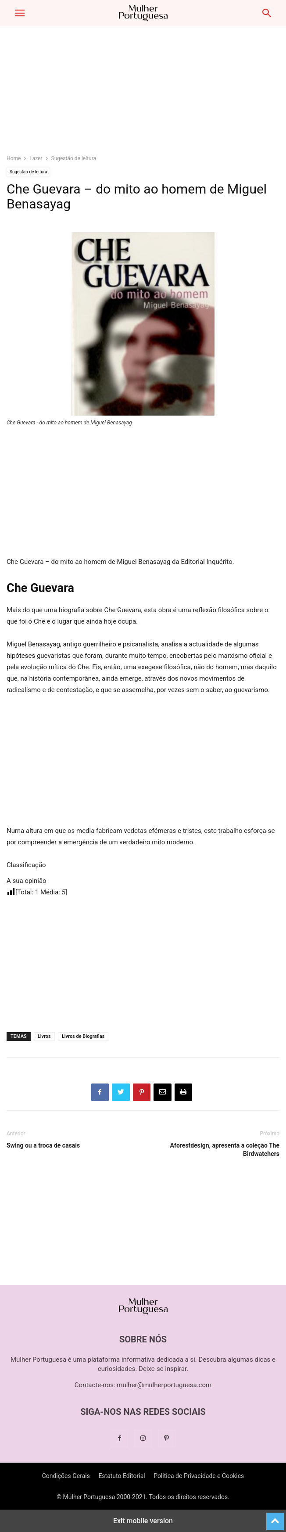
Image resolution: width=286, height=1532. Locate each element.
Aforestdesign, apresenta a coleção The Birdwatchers (224, 1149)
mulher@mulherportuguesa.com (164, 1385)
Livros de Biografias (83, 1036)
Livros (44, 1036)
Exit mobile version (143, 1521)
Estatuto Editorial (121, 1475)
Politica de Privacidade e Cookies (199, 1475)
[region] (143, 94)
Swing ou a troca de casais (43, 1145)
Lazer (35, 158)
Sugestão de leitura (74, 158)
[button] (20, 13)
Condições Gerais (66, 1475)
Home (14, 158)
